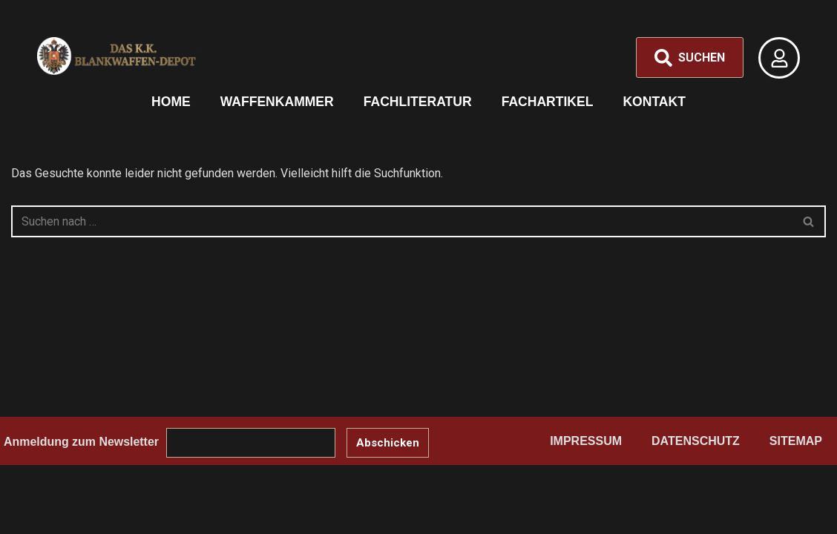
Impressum (586, 465)
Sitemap (795, 465)
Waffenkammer (276, 101)
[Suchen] (401, 221)
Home (170, 101)
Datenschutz (695, 465)
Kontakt (654, 101)
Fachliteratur (418, 101)
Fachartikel (548, 101)
